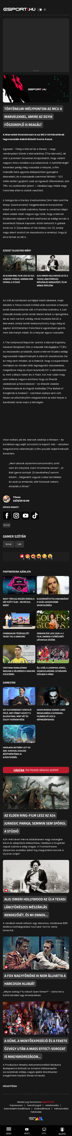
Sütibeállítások (42, 1108)
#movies (6, 525)
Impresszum (16, 1105)
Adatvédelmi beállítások (17, 1108)
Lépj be (19, 770)
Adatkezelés (52, 1105)
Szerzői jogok (34, 1105)
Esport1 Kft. (48, 1101)
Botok (8, 544)
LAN (19, 544)
